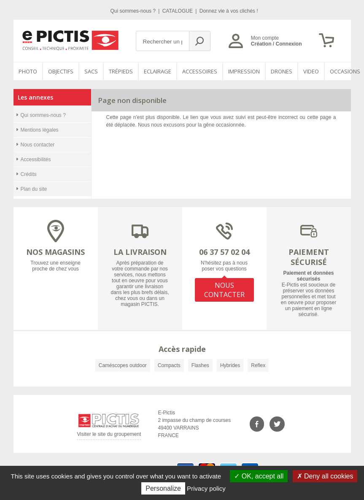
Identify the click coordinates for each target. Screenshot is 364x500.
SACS (91, 71)
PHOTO (28, 71)
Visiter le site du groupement (109, 435)
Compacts (169, 365)
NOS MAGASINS (55, 252)
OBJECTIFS (60, 71)
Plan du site (34, 189)
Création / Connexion (276, 44)
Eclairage (157, 71)
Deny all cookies (325, 476)
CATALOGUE (178, 11)
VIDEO (311, 71)
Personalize (163, 488)
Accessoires (199, 71)
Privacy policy (206, 488)
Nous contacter (38, 145)
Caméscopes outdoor (123, 365)
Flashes (200, 365)
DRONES (281, 71)
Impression (244, 71)
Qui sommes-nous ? (134, 11)
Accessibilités (36, 159)
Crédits (29, 174)
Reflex (258, 365)
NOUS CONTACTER (224, 290)
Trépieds (121, 71)
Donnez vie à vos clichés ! (229, 11)
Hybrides (230, 365)
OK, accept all (258, 476)
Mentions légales (40, 130)
